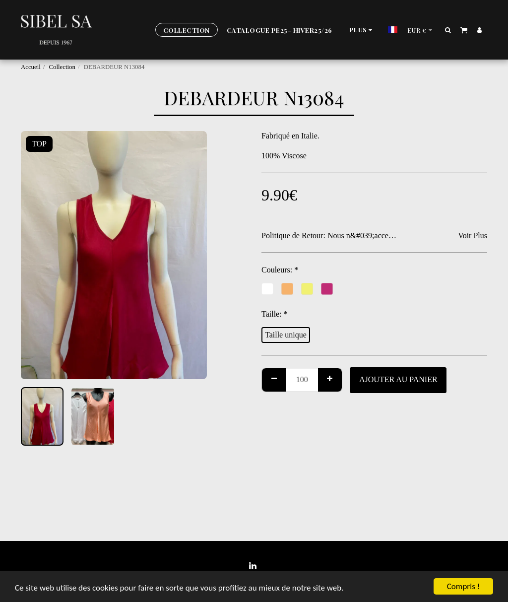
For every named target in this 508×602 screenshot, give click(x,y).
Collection (62, 67)
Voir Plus (472, 235)
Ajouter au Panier (398, 379)
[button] (448, 29)
